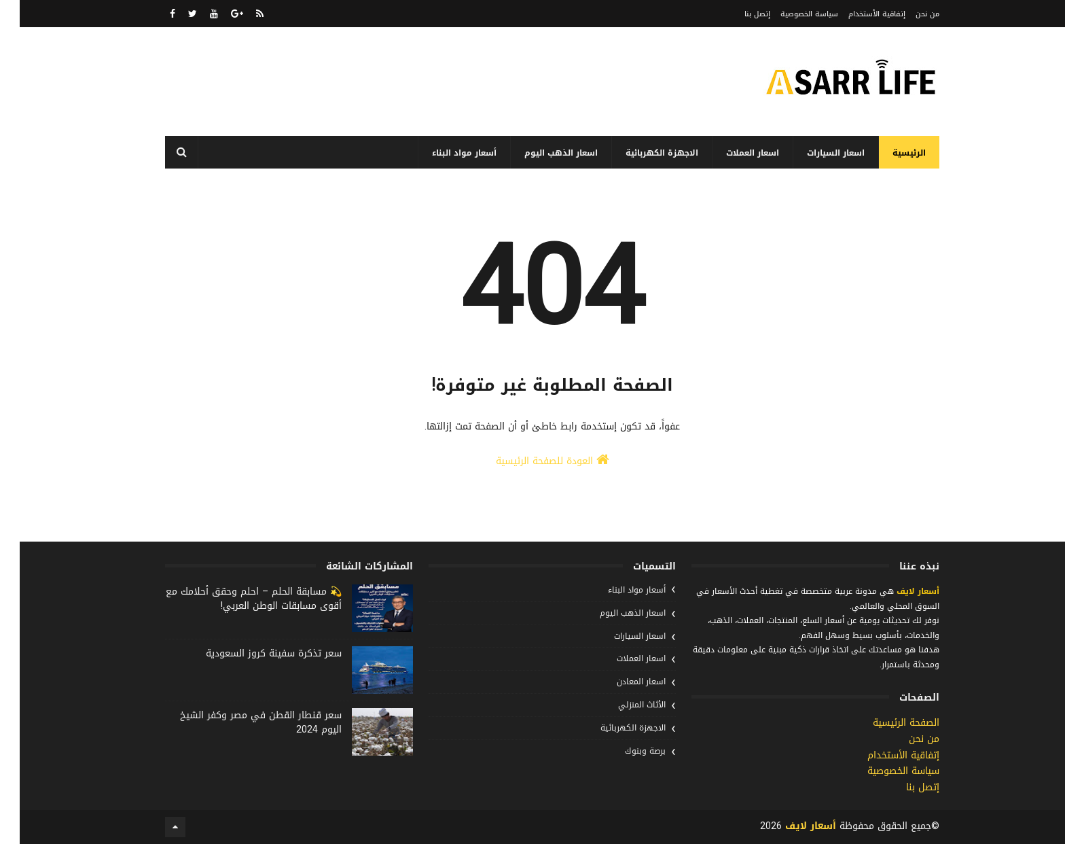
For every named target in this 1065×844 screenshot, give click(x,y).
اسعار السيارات (816, 152)
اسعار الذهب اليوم (541, 152)
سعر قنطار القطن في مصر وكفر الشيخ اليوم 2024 (241, 722)
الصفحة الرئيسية (886, 723)
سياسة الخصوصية (789, 14)
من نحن (908, 14)
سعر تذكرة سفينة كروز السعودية (254, 653)
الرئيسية (889, 152)
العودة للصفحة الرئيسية (533, 461)
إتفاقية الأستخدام (857, 14)
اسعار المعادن (621, 681)
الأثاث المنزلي (622, 704)
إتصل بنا (738, 14)
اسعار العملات (732, 152)
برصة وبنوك (625, 750)
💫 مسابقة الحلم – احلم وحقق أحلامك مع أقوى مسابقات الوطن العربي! (234, 598)
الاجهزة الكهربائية (642, 152)
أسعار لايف (897, 591)
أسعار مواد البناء (444, 152)
